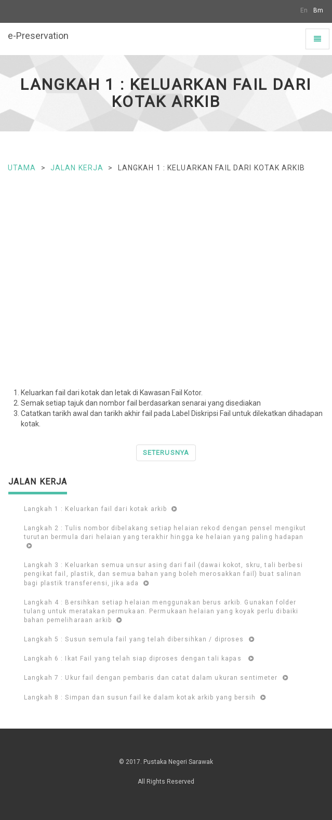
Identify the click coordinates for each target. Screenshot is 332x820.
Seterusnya (166, 452)
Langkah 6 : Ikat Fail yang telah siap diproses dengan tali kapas (139, 658)
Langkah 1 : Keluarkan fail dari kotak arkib (100, 509)
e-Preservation (38, 35)
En (304, 10)
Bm (318, 10)
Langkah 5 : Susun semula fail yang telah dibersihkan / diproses (139, 639)
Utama (22, 168)
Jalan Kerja (76, 168)
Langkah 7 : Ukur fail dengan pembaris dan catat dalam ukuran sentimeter (156, 677)
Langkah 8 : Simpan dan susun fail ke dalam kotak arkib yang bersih (145, 697)
